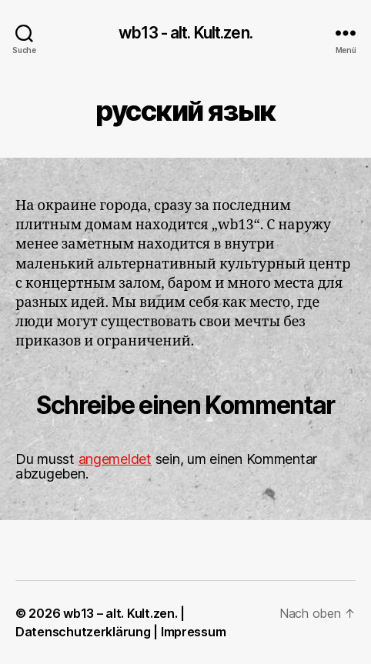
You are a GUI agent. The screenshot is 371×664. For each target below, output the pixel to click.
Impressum (193, 631)
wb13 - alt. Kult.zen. (185, 33)
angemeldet (115, 459)
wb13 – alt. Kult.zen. (120, 613)
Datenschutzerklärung (83, 631)
